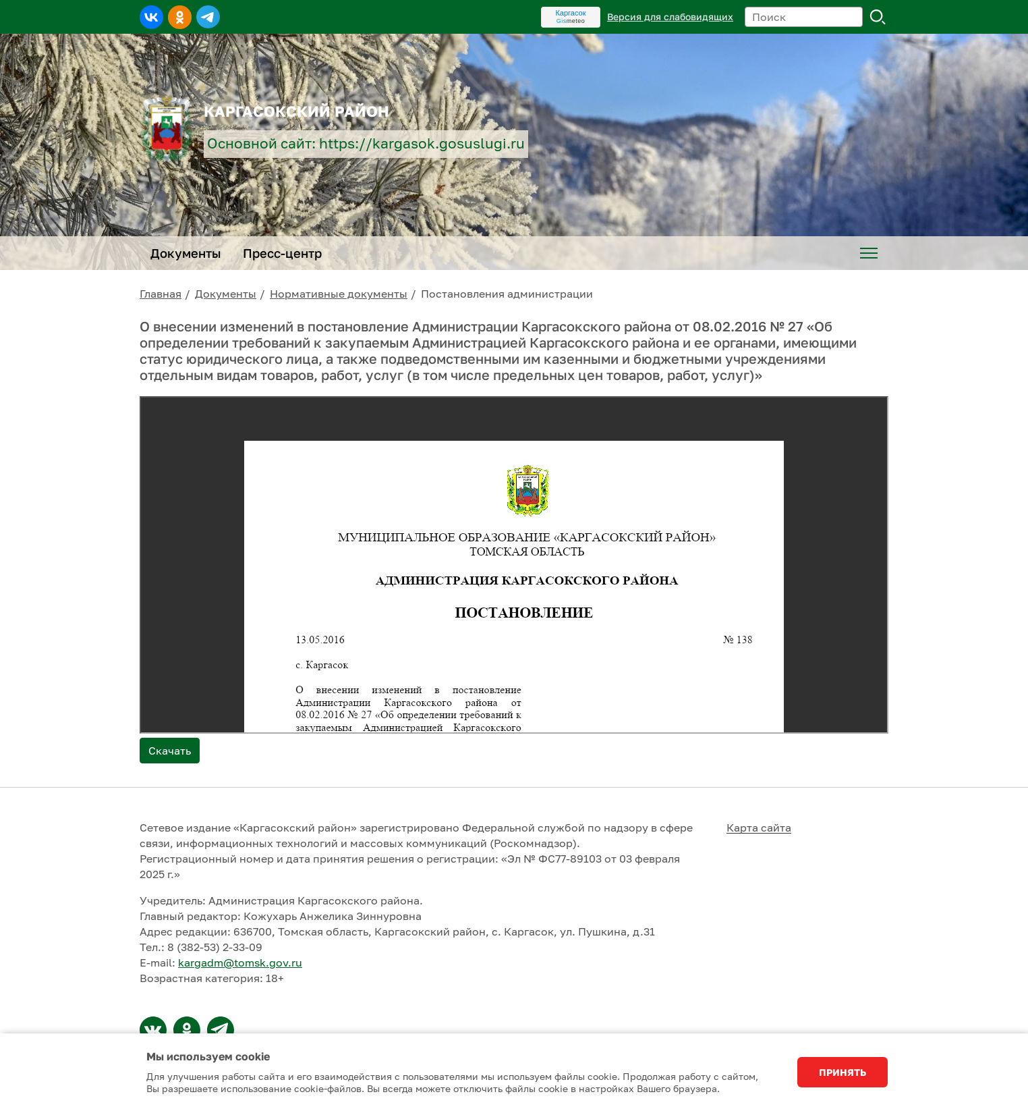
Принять (842, 1072)
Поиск (878, 17)
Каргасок (570, 13)
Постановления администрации (507, 293)
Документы (225, 293)
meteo (571, 21)
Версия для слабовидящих (670, 16)
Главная (160, 293)
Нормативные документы (338, 293)
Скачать (169, 750)
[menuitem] (868, 253)
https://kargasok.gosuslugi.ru (422, 143)
